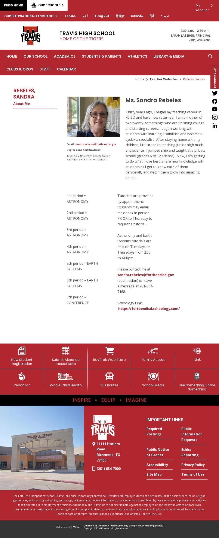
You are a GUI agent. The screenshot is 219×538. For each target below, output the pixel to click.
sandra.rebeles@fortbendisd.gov (95, 144)
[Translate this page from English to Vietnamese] (101, 16)
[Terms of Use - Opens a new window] (194, 475)
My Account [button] (202, 6)
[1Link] (197, 354)
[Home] (11, 56)
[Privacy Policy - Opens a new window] (194, 465)
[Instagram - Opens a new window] (214, 117)
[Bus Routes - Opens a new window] (109, 379)
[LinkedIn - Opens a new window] (214, 125)
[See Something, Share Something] (197, 382)
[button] (210, 62)
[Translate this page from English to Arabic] (165, 15)
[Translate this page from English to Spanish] (71, 16)
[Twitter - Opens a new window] (214, 93)
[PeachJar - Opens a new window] (22, 379)
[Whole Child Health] (66, 379)
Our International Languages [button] (29, 16)
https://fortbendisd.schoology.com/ (149, 308)
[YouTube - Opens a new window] (214, 109)
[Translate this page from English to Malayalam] (137, 15)
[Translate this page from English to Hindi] (152, 16)
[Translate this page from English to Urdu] (85, 15)
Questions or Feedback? (96, 526)
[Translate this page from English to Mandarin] (120, 16)
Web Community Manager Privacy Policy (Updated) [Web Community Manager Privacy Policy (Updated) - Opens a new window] (137, 526)
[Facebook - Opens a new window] (214, 101)
